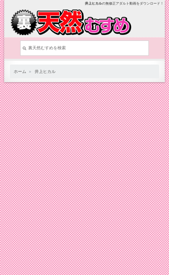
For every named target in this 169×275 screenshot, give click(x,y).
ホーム (20, 71)
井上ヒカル (45, 71)
